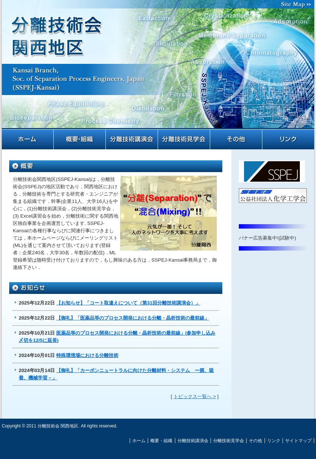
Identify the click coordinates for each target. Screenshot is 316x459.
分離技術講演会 (132, 139)
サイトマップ (297, 4)
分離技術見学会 (184, 139)
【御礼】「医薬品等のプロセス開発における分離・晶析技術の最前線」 (132, 318)
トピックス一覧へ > (194, 396)
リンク (288, 139)
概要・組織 (80, 139)
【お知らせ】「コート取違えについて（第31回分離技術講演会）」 (128, 303)
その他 (237, 139)
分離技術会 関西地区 (158, 69)
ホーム (28, 139)
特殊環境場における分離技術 (87, 355)
